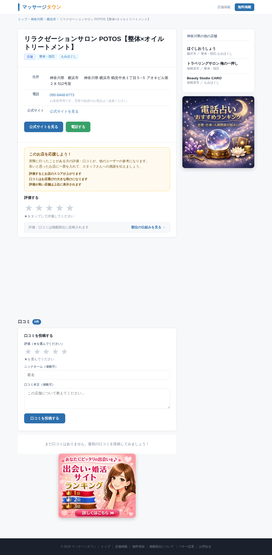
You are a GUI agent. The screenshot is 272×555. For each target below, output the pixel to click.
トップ (22, 19)
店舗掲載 (224, 7)
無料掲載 (244, 7)
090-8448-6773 (62, 95)
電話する (78, 127)
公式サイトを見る (64, 111)
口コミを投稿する (44, 418)
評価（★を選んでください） (44, 344)
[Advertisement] (97, 277)
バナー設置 (186, 546)
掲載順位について (161, 546)
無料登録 (138, 546)
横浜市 (51, 19)
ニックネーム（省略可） (41, 366)
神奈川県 (37, 19)
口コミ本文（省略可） (39, 384)
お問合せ (205, 546)
